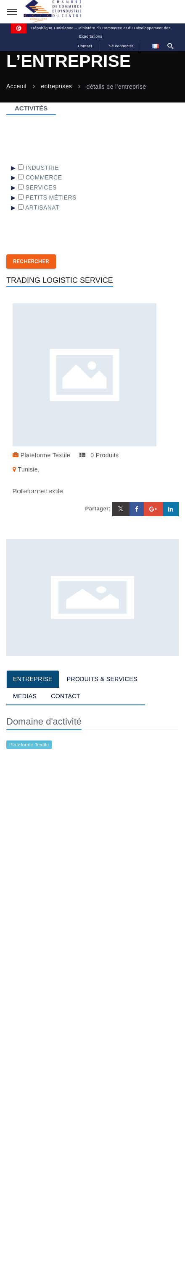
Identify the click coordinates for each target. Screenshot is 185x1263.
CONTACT (65, 696)
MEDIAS (25, 696)
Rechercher (31, 261)
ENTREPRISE (33, 679)
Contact (85, 46)
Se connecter (121, 46)
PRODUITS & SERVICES (102, 679)
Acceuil (16, 86)
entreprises (56, 86)
